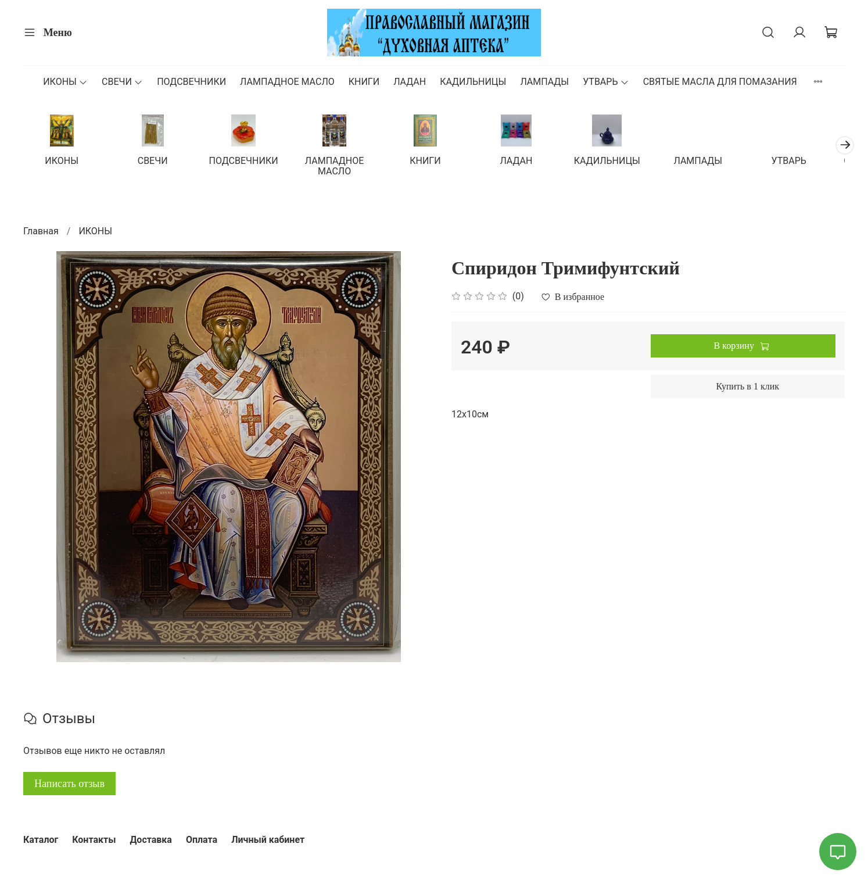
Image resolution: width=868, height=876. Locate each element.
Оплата (201, 839)
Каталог (40, 839)
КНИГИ (364, 81)
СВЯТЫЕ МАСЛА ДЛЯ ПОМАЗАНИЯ (720, 81)
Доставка (151, 839)
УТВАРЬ (606, 81)
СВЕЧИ (122, 81)
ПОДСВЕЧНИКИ (191, 81)
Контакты (94, 839)
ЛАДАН (409, 81)
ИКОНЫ (65, 81)
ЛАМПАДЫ (544, 81)
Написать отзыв (69, 784)
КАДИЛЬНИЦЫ (473, 81)
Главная (41, 231)
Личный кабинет (267, 839)
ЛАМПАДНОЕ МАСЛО (287, 81)
